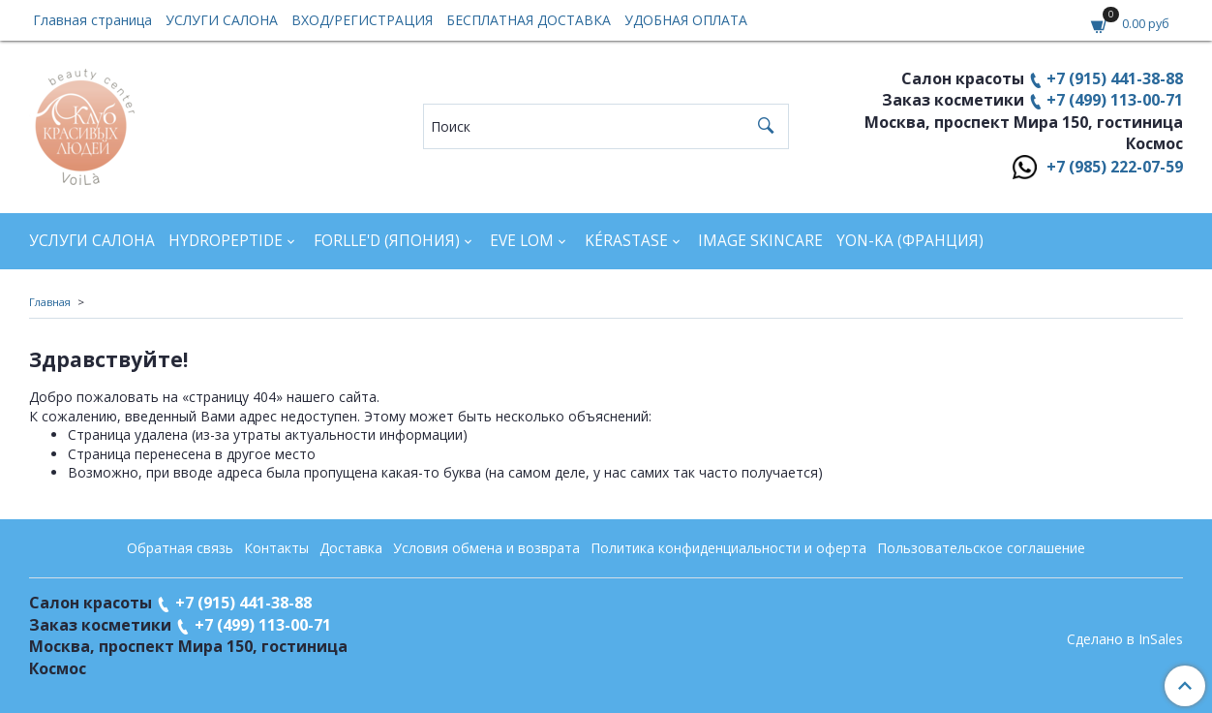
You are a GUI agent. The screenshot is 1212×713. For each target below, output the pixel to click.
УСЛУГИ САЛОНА (222, 20)
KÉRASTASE (626, 241)
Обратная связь (180, 548)
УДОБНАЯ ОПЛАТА (685, 20)
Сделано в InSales (1125, 639)
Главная (50, 301)
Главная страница (92, 20)
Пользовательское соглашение (981, 548)
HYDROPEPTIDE (225, 241)
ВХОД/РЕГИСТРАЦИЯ (362, 20)
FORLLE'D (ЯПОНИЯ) (387, 241)
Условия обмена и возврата (486, 548)
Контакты (276, 548)
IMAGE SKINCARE (760, 241)
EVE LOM (522, 241)
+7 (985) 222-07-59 (1114, 166)
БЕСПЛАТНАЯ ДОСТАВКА (528, 20)
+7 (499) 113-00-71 (1114, 99)
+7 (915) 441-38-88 (1114, 78)
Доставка (350, 548)
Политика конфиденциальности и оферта (728, 548)
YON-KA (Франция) (910, 241)
